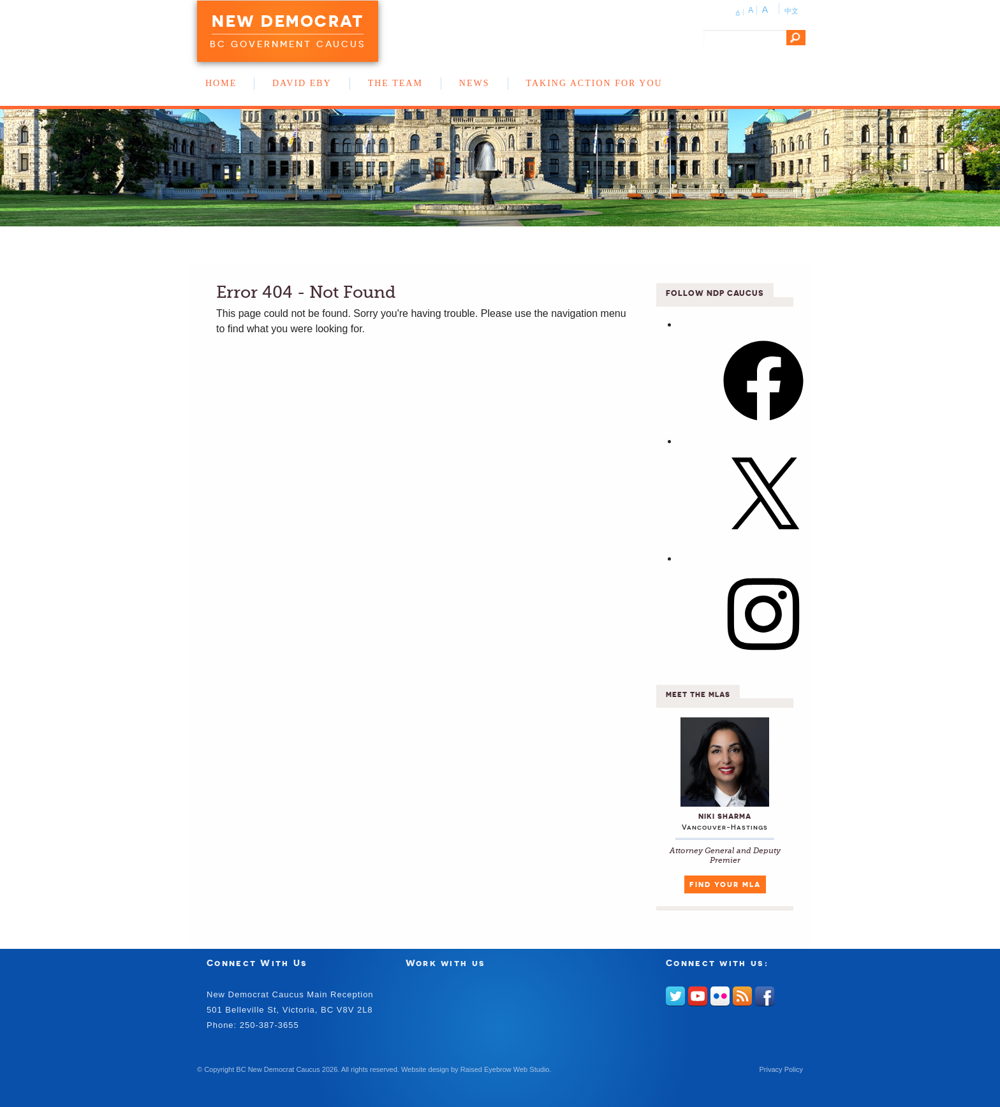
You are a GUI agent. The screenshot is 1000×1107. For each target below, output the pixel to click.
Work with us (446, 962)
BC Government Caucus (287, 44)
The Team (395, 83)
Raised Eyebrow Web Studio (505, 1069)
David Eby (302, 83)
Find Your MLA (725, 884)
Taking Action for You (594, 83)
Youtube (697, 996)
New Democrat (288, 21)
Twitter (675, 996)
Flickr (720, 996)
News (474, 83)
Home (221, 83)
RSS (742, 996)
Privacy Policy (781, 1069)
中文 (791, 11)
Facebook (764, 996)
